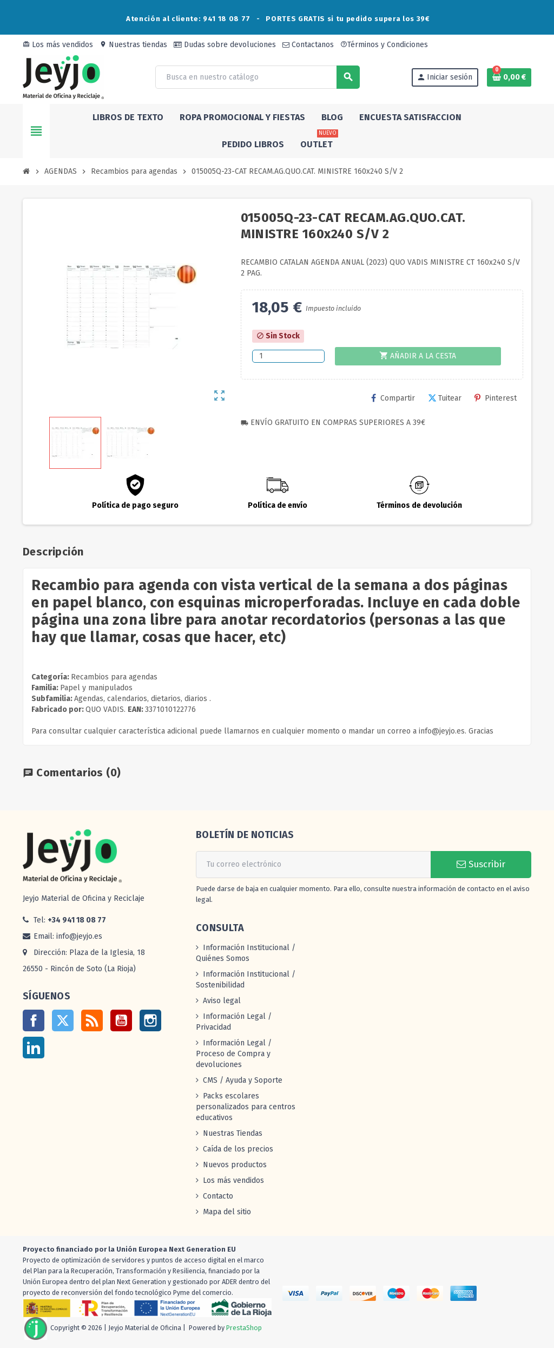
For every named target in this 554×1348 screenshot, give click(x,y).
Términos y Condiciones (384, 44)
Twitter (63, 1020)
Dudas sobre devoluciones (225, 44)
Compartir (393, 398)
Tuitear (444, 398)
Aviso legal (222, 1000)
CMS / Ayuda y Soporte (242, 1080)
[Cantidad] (288, 356)
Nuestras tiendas (133, 44)
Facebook (33, 1020)
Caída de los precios (238, 1149)
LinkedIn (33, 1047)
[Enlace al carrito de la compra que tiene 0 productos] (509, 77)
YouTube (121, 1020)
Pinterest (495, 398)
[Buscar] (257, 77)
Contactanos (308, 44)
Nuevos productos (235, 1164)
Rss (92, 1020)
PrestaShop (244, 1328)
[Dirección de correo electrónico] (313, 864)
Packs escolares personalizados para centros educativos (245, 1106)
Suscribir (481, 864)
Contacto (218, 1196)
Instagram (150, 1020)
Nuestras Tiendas (232, 1133)
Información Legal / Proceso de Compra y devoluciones (234, 1053)
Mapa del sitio (227, 1211)
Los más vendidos (58, 44)
